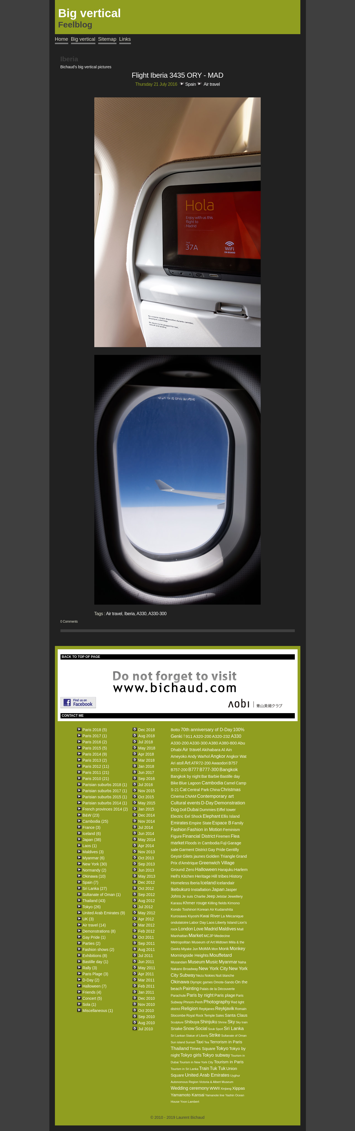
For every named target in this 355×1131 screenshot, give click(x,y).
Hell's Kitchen (182, 876)
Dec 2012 (146, 882)
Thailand (180, 1048)
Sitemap (107, 39)
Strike (214, 1035)
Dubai (193, 809)
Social (201, 1028)
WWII (215, 1088)
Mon (215, 949)
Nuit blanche (224, 976)
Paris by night (200, 995)
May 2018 (146, 748)
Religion (189, 1008)
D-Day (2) (91, 980)
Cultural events (185, 803)
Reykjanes (206, 1009)
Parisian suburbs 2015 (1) (105, 797)
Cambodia (212, 783)
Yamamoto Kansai (187, 1094)
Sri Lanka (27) (95, 888)
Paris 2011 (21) (96, 772)
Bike (174, 783)
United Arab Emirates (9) (104, 913)
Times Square (202, 1048)
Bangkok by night (185, 776)
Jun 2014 (146, 833)
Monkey (237, 948)
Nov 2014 (146, 821)
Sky (231, 1021)
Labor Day (197, 922)
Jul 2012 (145, 907)
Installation (201, 889)
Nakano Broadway (184, 969)
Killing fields (217, 903)
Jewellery (235, 896)
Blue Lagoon (190, 783)
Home (61, 39)
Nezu (200, 976)
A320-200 (202, 736)
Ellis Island (230, 816)
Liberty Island (226, 922)
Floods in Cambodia (202, 843)
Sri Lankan (178, 1035)
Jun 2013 (146, 870)
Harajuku (225, 869)
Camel (229, 783)
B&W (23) (91, 815)
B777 (193, 769)
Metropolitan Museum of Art (193, 942)
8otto (175, 729)
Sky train (242, 1022)
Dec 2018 (146, 730)
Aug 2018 (146, 736)
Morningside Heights (190, 955)
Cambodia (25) (95, 821)
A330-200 (180, 743)
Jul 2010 (145, 1029)
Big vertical (83, 39)
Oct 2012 (146, 888)
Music (212, 962)
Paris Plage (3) (95, 974)
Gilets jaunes (194, 856)
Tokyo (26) (92, 907)
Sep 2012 (146, 894)
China (215, 789)
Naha (242, 962)
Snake (176, 1028)
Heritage (203, 876)
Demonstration (229, 803)
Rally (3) (90, 968)
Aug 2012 (146, 900)
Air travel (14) (94, 925)
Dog (175, 809)
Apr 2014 (146, 846)
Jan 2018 (146, 766)
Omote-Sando (224, 982)
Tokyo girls (191, 1055)
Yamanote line (215, 1095)
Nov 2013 (146, 852)
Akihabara (211, 749)
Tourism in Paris (229, 1061)
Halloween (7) (94, 986)
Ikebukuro (180, 889)
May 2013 (146, 876)
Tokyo (222, 1048)
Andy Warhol (199, 756)
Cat (183, 789)
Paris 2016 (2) (95, 742)
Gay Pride (216, 849)
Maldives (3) (93, 852)
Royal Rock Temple (200, 1016)
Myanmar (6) (94, 858)
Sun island (178, 1042)
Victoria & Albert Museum (216, 1082)
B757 (233, 763)
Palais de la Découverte (217, 989)
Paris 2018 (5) (95, 730)
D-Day (207, 803)
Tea (206, 1042)
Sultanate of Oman (234, 1035)
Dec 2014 (146, 815)
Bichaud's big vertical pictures (85, 67)
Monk (224, 948)
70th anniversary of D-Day (206, 729)
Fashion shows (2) (98, 949)
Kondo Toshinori (183, 909)
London (185, 928)
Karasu (176, 903)
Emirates (179, 823)
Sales (220, 1016)
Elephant (211, 816)
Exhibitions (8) (95, 955)
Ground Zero (182, 869)
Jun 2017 (146, 772)
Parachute (178, 996)
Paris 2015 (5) (95, 748)
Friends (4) (92, 992)
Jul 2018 (145, 742)
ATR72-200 (201, 763)
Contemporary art (215, 796)
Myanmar (228, 962)
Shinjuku (208, 1021)
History (235, 876)
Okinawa (180, 981)
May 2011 (146, 968)
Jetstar (221, 896)
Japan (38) (92, 839)
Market (196, 935)
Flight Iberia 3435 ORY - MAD (177, 75)
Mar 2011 (146, 980)
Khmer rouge (195, 902)
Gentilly (232, 849)
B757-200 (179, 770)
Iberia (129, 613)
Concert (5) (92, 998)
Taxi (200, 1041)
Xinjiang (225, 1088)
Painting (191, 988)
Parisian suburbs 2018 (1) (105, 784)
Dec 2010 (146, 998)
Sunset (190, 1042)
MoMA (205, 948)
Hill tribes (220, 876)
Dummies (207, 809)
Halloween (206, 869)
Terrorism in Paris (226, 1041)
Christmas (231, 789)
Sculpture (177, 1022)
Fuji (223, 843)
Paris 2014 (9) (95, 754)
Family (237, 823)
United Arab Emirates (207, 1075)
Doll (183, 809)
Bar (204, 776)
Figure (176, 836)
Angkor (218, 756)
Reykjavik (224, 1008)
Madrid (211, 928)
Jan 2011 (146, 992)
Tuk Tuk (217, 1068)
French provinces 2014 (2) (105, 809)
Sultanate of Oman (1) (102, 894)
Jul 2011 (145, 955)
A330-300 (157, 613)
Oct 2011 (146, 937)
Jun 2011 (146, 962)
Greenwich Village (217, 862)
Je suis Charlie (194, 896)
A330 (141, 613)
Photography (217, 1001)
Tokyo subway (216, 1055)
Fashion (178, 829)
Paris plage (224, 995)
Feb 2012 (146, 931)
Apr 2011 (146, 974)
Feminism (231, 829)
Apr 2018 (146, 754)
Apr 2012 (146, 919)
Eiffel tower (226, 809)
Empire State (200, 823)
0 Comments (69, 621)
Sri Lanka (234, 1028)
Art (187, 763)
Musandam (179, 962)
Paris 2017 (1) (95, 736)
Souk (211, 1029)
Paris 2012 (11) (96, 766)
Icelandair (225, 882)
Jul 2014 (145, 827)
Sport (219, 1029)
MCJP (208, 936)
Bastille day (230, 776)
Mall (240, 929)
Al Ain (226, 749)
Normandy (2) (94, 870)
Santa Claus (236, 1015)
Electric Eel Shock (186, 816)
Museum (196, 962)
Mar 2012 (146, 925)
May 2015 (146, 803)
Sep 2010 (146, 1016)
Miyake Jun (189, 949)
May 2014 (146, 839)
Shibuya (191, 1021)
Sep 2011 (146, 943)
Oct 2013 (146, 858)
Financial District (198, 836)
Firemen (223, 836)
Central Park (198, 789)
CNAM (190, 796)
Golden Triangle (220, 856)
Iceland (208, 882)
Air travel (212, 84)
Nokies (210, 976)
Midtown (221, 942)
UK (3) (88, 919)
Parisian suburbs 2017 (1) (105, 791)
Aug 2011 (146, 949)
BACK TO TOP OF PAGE (81, 657)
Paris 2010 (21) (96, 778)
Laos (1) (90, 846)
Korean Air (205, 909)
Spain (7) (90, 882)
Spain (190, 84)
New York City (213, 968)
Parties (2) (92, 943)
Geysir (176, 856)
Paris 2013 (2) (95, 760)
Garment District (193, 849)
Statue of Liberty (197, 1035)
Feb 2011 (146, 986)
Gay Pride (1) (94, 937)
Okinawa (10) (94, 876)
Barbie (213, 776)
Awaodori (220, 763)
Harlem (240, 869)
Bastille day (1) (95, 962)
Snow (188, 1028)
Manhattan (179, 936)
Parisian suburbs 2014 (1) (105, 803)
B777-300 (209, 769)
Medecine (222, 936)
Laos (210, 922)
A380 (213, 743)
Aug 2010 (146, 1023)
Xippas (238, 1088)
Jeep (210, 896)
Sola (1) (89, 1004)
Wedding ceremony (190, 1088)
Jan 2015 (146, 809)
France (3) (92, 827)
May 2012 (146, 913)
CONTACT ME (73, 716)
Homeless (180, 882)
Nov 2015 (146, 791)
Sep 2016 (146, 778)
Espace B (221, 823)
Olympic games (201, 982)
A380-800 (228, 743)
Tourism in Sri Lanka (184, 1069)
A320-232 (221, 736)
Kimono (233, 903)
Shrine (222, 1022)
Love (199, 928)
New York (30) (95, 864)
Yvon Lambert (189, 1101)
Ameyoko (179, 756)
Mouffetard (220, 955)
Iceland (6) (92, 833)
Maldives (227, 928)
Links (125, 39)
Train (204, 1068)
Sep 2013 (146, 864)
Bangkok (228, 769)
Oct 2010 (146, 1010)
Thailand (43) (94, 900)
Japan (218, 889)
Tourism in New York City (196, 1062)
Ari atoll (177, 763)
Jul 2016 (145, 784)
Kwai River (210, 915)
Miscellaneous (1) (98, 1010)
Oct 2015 (146, 797)
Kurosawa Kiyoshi (185, 916)
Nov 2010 (146, 1004)
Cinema (177, 796)
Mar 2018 (146, 760)
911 (189, 736)
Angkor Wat (236, 756)
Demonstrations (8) (99, 931)
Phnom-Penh (193, 1002)
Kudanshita (224, 909)
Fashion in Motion (204, 829)
